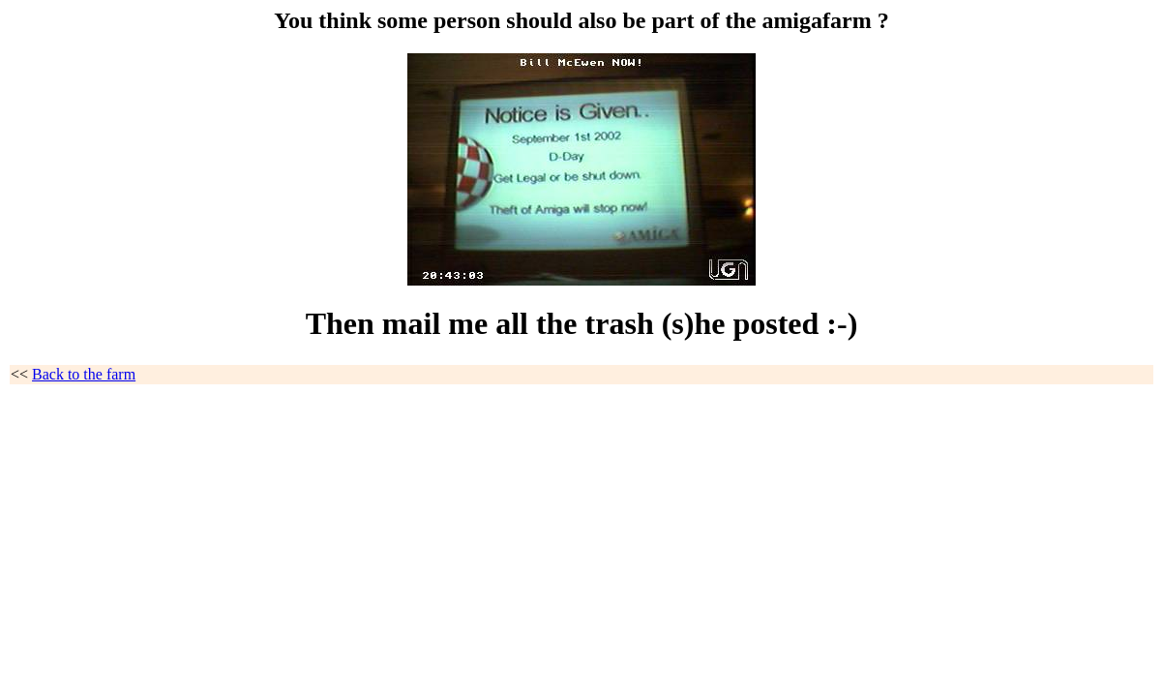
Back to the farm (83, 374)
